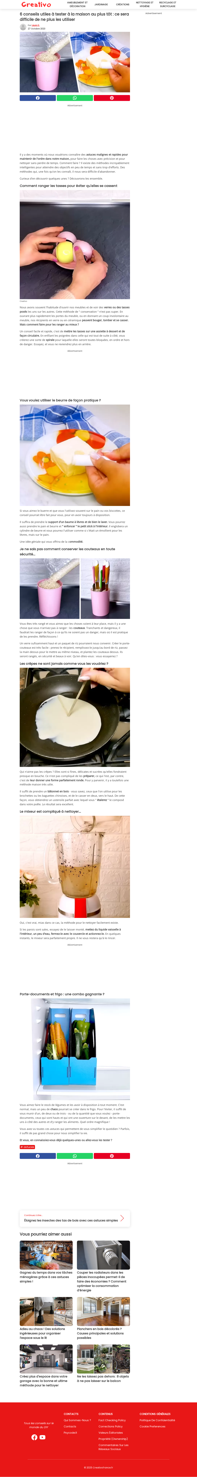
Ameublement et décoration (77, 4)
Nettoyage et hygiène (144, 4)
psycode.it (70, 1433)
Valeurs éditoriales (111, 1433)
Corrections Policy (111, 1426)
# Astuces (27, 1147)
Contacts (70, 1426)
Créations (122, 4)
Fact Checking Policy (112, 1420)
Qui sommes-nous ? (77, 1420)
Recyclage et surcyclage (167, 4)
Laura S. (36, 25)
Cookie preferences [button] (152, 1426)
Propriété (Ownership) (113, 1439)
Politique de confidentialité (157, 1420)
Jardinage (101, 4)
